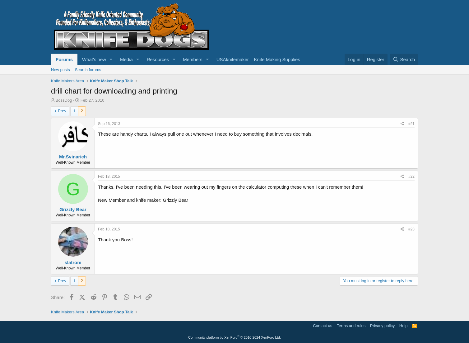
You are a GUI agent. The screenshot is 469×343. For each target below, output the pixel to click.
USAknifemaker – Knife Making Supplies (258, 59)
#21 (411, 124)
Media (126, 59)
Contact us (322, 325)
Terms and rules (351, 325)
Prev (62, 111)
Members (192, 59)
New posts (60, 69)
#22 (411, 176)
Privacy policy (382, 325)
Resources (158, 59)
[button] (111, 59)
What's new (94, 59)
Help (403, 325)
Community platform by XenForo (234, 337)
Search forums (88, 69)
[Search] (404, 59)
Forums (64, 59)
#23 (411, 229)
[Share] (402, 124)
